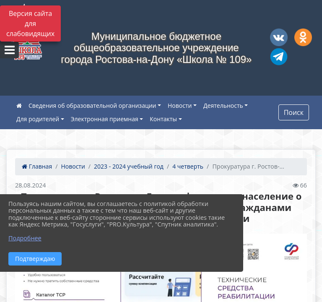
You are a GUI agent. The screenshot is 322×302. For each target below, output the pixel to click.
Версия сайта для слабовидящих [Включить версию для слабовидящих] (30, 23)
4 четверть (187, 166)
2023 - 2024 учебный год (129, 166)
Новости (180, 105)
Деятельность (223, 105)
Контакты (163, 119)
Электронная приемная (104, 119)
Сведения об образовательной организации (92, 105)
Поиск (294, 112)
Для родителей (37, 119)
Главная (37, 166)
